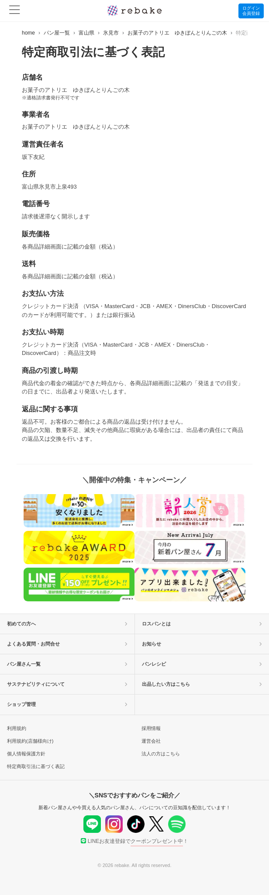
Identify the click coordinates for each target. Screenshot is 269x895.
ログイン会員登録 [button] (251, 11)
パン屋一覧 (57, 33)
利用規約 (16, 728)
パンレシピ (202, 664)
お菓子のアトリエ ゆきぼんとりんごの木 (177, 33)
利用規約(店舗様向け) (30, 741)
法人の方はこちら (160, 753)
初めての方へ (67, 623)
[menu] (15, 10)
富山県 (86, 33)
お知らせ (202, 643)
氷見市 (111, 33)
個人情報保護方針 (26, 753)
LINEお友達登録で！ (135, 841)
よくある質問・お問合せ (67, 643)
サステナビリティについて (67, 684)
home (28, 33)
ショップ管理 (67, 704)
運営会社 (151, 741)
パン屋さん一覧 (67, 664)
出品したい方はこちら (202, 684)
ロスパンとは (202, 623)
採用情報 (151, 728)
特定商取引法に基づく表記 (36, 766)
